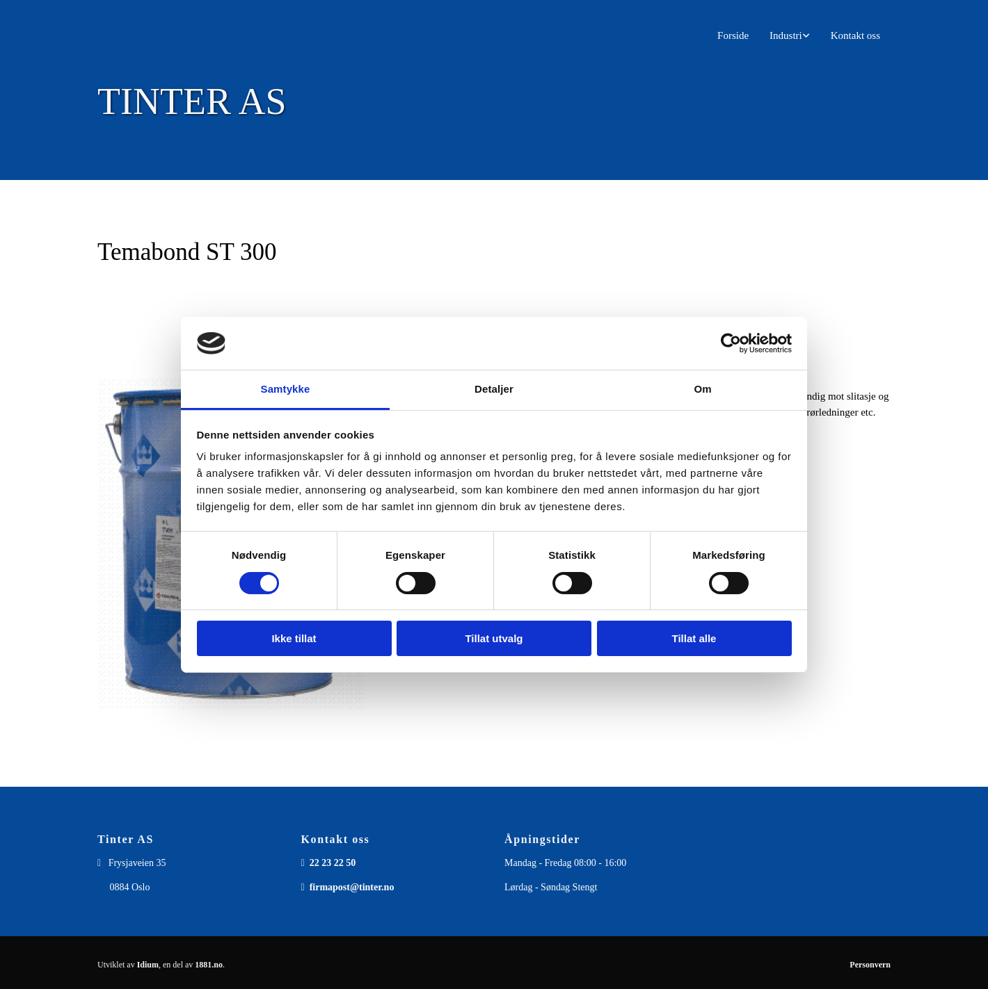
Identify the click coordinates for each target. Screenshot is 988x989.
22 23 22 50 (333, 863)
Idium (148, 965)
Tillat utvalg (494, 638)
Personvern (870, 965)
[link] (789, 36)
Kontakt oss (855, 35)
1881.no (209, 965)
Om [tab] (702, 389)
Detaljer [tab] (494, 389)
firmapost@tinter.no (352, 887)
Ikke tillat (293, 638)
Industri (786, 35)
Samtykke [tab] (285, 389)
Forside (733, 35)
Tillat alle (694, 638)
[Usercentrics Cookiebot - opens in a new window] (731, 343)
